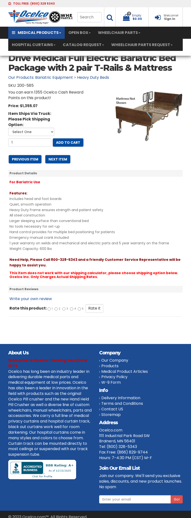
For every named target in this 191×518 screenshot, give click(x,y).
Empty (136, 15)
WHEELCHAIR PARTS (119, 32)
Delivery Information (120, 398)
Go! (177, 499)
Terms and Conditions (122, 403)
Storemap (111, 414)
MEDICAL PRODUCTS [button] (36, 32)
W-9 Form (111, 382)
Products (110, 366)
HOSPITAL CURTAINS (34, 45)
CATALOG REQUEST (83, 45)
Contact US (112, 409)
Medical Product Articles (124, 371)
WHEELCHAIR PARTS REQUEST (142, 45)
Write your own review (30, 299)
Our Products (20, 77)
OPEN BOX (79, 32)
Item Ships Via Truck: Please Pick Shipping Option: (29, 119)
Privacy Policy (114, 377)
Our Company (114, 360)
